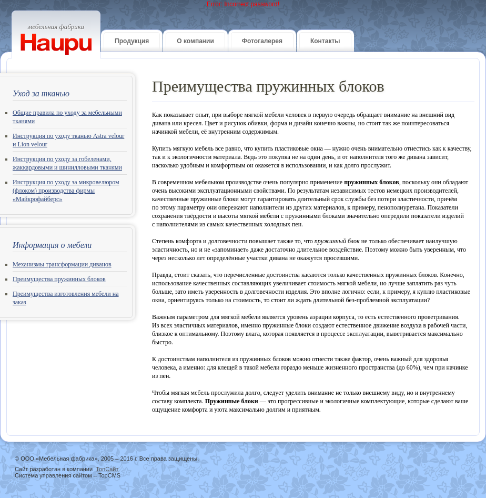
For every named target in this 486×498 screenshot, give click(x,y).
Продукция (132, 41)
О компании (195, 41)
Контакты (325, 41)
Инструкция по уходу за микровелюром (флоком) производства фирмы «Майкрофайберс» (66, 190)
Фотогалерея (262, 41)
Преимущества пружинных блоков (59, 279)
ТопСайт (107, 469)
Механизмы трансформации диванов (62, 264)
